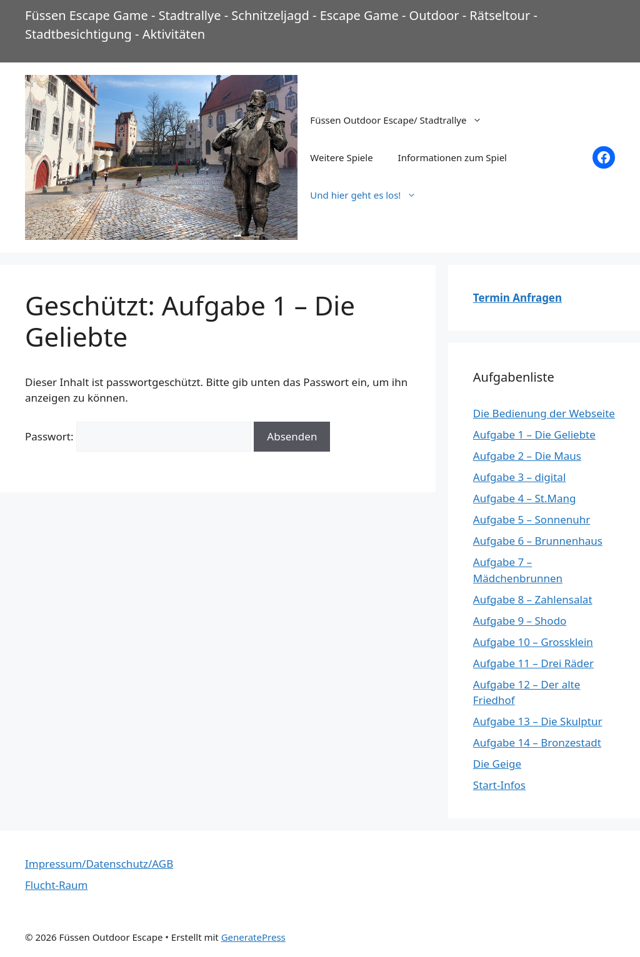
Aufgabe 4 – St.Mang (524, 498)
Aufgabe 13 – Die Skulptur (537, 721)
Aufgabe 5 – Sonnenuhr (532, 519)
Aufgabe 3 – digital (519, 477)
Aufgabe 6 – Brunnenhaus (537, 540)
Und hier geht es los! (369, 195)
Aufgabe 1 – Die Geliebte (534, 434)
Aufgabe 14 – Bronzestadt (537, 742)
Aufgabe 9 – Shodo (520, 620)
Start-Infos (499, 785)
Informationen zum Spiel (452, 157)
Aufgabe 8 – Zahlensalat (532, 599)
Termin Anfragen (517, 297)
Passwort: (138, 436)
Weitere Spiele (341, 157)
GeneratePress (253, 937)
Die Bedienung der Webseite (544, 413)
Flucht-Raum (56, 885)
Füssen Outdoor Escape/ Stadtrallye (402, 120)
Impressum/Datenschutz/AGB (99, 863)
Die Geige (497, 763)
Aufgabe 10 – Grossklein (533, 642)
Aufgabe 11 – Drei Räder (533, 663)
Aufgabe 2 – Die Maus (527, 456)
